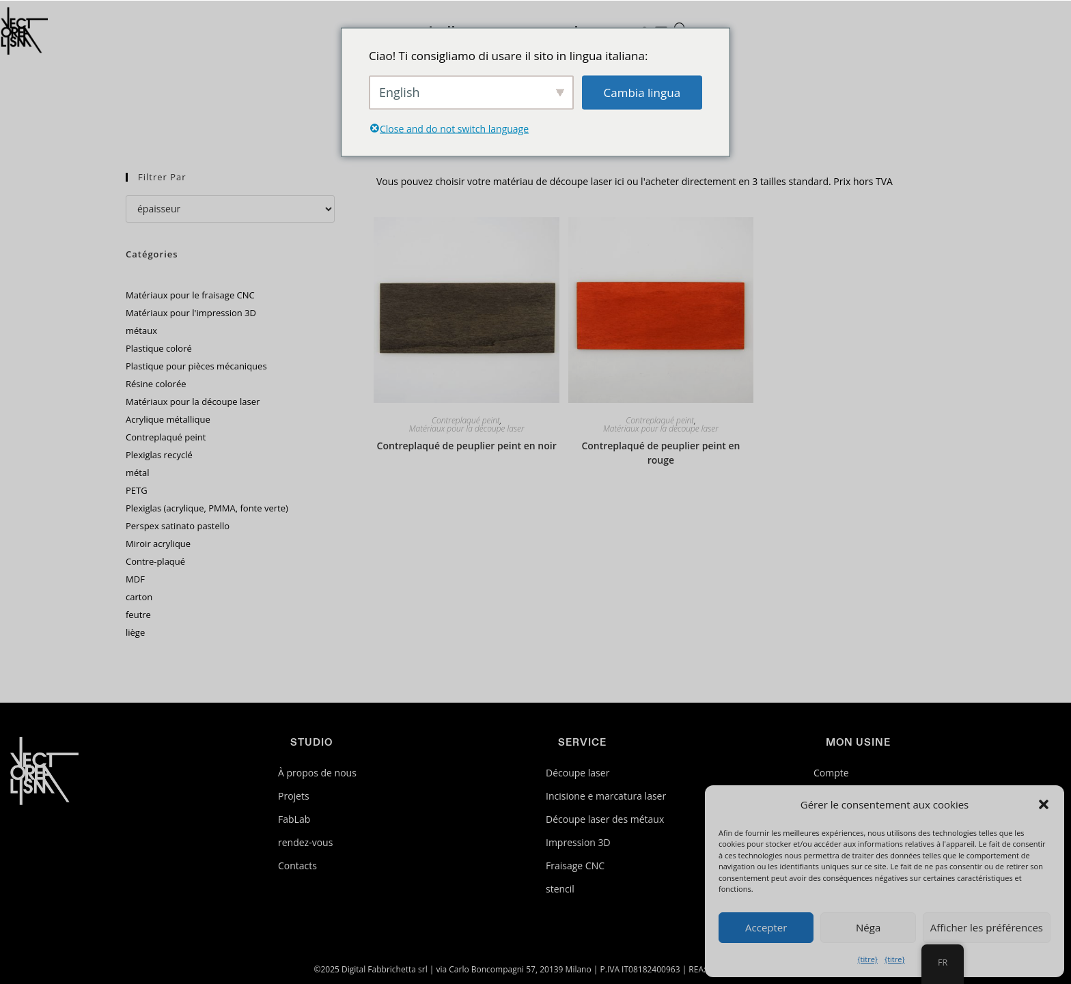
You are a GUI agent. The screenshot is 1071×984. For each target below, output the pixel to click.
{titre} (867, 959)
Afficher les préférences (986, 927)
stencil (560, 888)
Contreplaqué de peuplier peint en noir (467, 445)
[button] (1044, 804)
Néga (868, 927)
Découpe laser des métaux (605, 819)
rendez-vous (305, 842)
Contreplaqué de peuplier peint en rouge (660, 452)
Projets (293, 795)
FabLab (294, 819)
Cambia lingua (642, 92)
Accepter (766, 927)
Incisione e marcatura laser (606, 795)
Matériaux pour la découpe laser (467, 429)
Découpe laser (577, 772)
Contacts (297, 865)
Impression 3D (578, 842)
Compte (831, 772)
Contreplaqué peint (466, 421)
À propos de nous (317, 772)
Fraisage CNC (575, 865)
